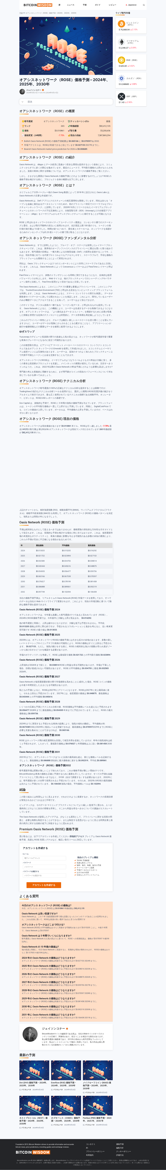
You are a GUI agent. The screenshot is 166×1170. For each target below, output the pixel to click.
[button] (144, 5)
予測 (84, 5)
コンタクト (90, 1144)
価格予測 (120, 1144)
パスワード (27, 863)
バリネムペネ (26, 1090)
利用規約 (89, 1155)
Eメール (26, 854)
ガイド (97, 5)
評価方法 (120, 1155)
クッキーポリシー (123, 1152)
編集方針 (120, 1148)
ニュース (70, 5)
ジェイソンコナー (53, 1028)
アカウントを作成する (43, 885)
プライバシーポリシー (95, 1152)
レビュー (112, 5)
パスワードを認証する (31, 871)
